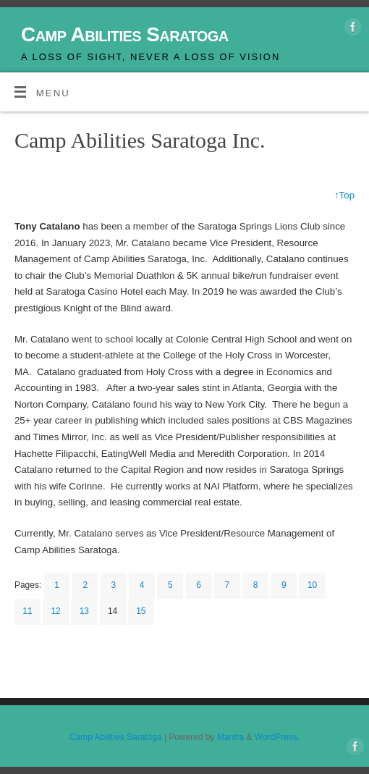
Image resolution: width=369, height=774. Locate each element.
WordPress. (277, 737)
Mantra (230, 737)
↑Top (344, 195)
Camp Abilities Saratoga (125, 34)
